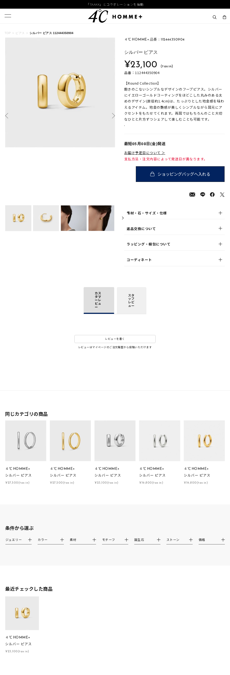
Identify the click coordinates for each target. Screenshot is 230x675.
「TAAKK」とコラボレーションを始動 (114, 4)
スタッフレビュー (131, 306)
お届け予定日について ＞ (144, 159)
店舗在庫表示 (138, 129)
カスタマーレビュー (98, 306)
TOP (8, 33)
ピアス (20, 33)
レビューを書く (115, 345)
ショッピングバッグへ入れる (185, 180)
